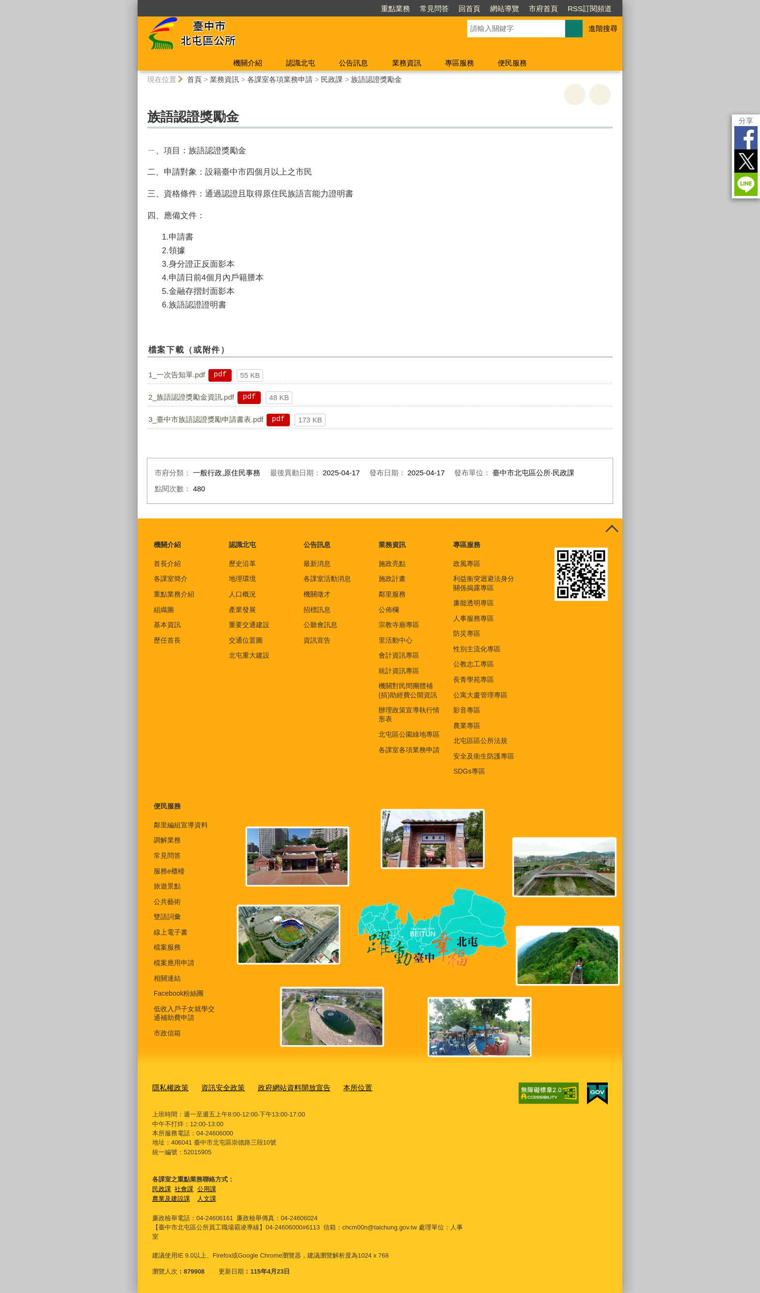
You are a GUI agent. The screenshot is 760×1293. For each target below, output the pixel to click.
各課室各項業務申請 (280, 79)
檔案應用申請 (174, 963)
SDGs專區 (469, 771)
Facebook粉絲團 (179, 993)
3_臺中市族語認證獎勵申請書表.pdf (205, 419)
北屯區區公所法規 (480, 740)
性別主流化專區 (477, 649)
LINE (746, 184)
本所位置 (335, 1087)
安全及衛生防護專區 (483, 756)
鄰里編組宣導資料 (181, 825)
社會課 (183, 1187)
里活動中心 (395, 640)
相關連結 (167, 978)
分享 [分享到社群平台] (746, 120)
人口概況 (242, 594)
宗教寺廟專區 (399, 625)
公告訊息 (353, 63)
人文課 (206, 1196)
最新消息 (317, 563)
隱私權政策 (168, 1087)
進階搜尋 (603, 28)
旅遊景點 (167, 886)
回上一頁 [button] (600, 94)
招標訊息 (317, 610)
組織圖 (164, 610)
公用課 (206, 1187)
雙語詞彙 (167, 917)
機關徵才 (317, 594)
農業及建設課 (171, 1196)
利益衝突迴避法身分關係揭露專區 (483, 583)
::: (133, 4)
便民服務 (512, 63)
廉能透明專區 (473, 603)
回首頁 (469, 8)
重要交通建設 (249, 625)
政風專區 (466, 563)
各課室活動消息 (327, 578)
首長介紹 (167, 563)
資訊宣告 (317, 640)
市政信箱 (167, 1033)
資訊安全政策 (215, 1087)
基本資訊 (167, 625)
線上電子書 (171, 932)
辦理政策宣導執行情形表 (409, 714)
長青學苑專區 (473, 679)
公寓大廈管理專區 (480, 695)
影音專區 (466, 710)
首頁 (194, 79)
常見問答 (434, 8)
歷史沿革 (242, 563)
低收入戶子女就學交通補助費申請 (184, 1013)
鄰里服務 (392, 594)
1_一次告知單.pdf (176, 375)
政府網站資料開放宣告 (278, 1087)
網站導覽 (504, 8)
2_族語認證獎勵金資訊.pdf (191, 397)
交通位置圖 (246, 640)
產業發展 (242, 610)
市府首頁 (543, 8)
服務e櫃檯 (169, 871)
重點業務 (395, 8)
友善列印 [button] (575, 94)
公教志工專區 (473, 664)
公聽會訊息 (320, 625)
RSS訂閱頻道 (590, 8)
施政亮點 (392, 563)
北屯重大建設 (249, 655)
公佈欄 (389, 610)
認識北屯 (300, 63)
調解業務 (167, 840)
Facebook (746, 137)
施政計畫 (392, 578)
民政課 (332, 79)
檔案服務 (167, 947)
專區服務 (459, 63)
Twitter (746, 161)
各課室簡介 (171, 578)
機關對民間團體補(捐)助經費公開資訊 (408, 690)
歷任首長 (167, 640)
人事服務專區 (473, 618)
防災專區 (466, 633)
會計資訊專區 (399, 655)
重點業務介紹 (174, 594)
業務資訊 (406, 63)
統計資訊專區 (399, 671)
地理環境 (242, 578)
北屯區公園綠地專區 (409, 734)
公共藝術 (167, 901)
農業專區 (466, 725)
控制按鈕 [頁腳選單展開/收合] (611, 529)
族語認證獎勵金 (376, 79)
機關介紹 (247, 63)
